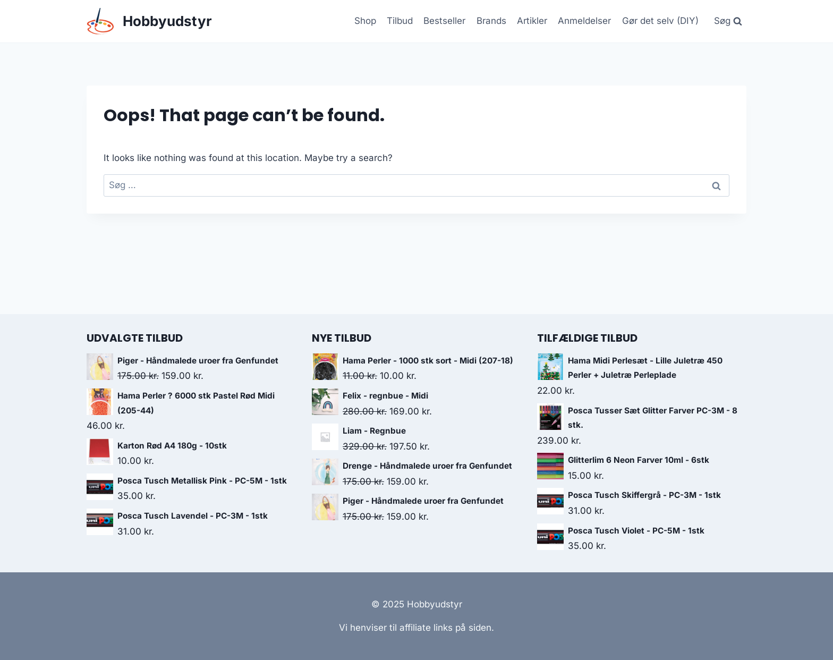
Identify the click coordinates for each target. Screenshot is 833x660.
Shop (365, 20)
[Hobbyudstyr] (149, 21)
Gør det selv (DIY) (660, 20)
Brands (491, 20)
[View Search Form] (727, 21)
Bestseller (444, 20)
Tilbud (400, 20)
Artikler (532, 20)
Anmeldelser (584, 20)
